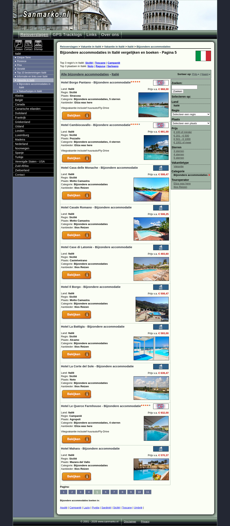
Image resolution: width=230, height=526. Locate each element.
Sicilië (89, 62)
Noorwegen (22, 148)
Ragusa (100, 66)
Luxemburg (22, 135)
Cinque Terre (24, 57)
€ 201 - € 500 (181, 135)
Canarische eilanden (28, 108)
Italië (115, 74)
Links (91, 34)
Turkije (19, 157)
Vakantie (179, 166)
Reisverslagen (34, 34)
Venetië (21, 68)
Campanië (114, 62)
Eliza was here (182, 183)
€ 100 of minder (183, 132)
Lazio (87, 507)
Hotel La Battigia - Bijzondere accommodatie (93, 326)
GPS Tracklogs (67, 34)
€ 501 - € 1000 (182, 139)
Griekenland (22, 122)
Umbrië (138, 507)
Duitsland (21, 113)
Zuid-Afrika (22, 165)
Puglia (95, 507)
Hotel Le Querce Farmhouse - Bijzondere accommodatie (101, 405)
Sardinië (106, 507)
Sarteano (112, 66)
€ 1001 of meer (182, 142)
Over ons (110, 34)
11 (147, 491)
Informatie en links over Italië (32, 76)
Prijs (195, 74)
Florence (21, 61)
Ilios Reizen (180, 186)
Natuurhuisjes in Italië (30, 91)
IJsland (19, 126)
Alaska (19, 95)
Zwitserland (22, 170)
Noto (91, 66)
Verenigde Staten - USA (30, 161)
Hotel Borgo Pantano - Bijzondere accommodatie (96, 82)
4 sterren (179, 154)
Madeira (20, 139)
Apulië (63, 507)
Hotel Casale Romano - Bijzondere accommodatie (96, 207)
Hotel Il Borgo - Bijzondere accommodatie (91, 286)
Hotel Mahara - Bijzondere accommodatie (90, 448)
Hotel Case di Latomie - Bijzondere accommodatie (96, 247)
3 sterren (179, 151)
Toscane (100, 62)
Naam (205, 74)
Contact (20, 174)
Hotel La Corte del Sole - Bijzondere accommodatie (97, 366)
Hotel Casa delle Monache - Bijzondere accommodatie (99, 167)
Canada (20, 104)
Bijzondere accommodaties (192, 174)
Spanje (19, 152)
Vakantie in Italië (25, 80)
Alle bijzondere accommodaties (85, 74)
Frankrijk (20, 117)
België (19, 100)
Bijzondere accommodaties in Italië (34, 86)
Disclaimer (130, 521)
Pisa (19, 65)
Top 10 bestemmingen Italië (31, 72)
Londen (19, 130)
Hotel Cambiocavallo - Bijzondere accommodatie (95, 124)
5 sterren (179, 157)
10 (139, 491)
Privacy (145, 521)
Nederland (21, 144)
